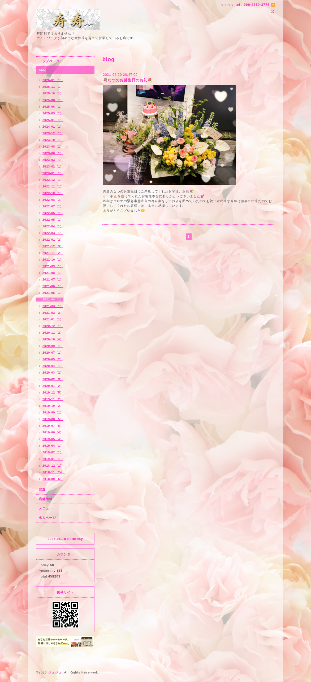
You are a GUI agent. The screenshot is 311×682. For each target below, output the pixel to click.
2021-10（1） (52, 259)
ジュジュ (55, 672)
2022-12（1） (52, 179)
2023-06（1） (52, 153)
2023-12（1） (52, 133)
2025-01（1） (52, 120)
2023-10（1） (52, 139)
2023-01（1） (52, 173)
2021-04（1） (52, 299)
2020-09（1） (52, 346)
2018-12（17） (53, 465)
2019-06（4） (52, 432)
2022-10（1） (52, 193)
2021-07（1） (52, 279)
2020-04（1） (52, 365)
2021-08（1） (52, 272)
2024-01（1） (52, 126)
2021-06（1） (52, 286)
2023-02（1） (52, 166)
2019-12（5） (52, 392)
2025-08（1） (52, 100)
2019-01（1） (52, 459)
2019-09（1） (52, 412)
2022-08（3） (52, 199)
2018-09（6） (52, 478)
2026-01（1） (52, 80)
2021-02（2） (52, 312)
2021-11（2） (52, 252)
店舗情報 (46, 499)
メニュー (46, 508)
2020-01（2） (52, 385)
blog (42, 70)
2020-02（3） (52, 379)
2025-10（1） (52, 93)
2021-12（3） (52, 246)
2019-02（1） (52, 452)
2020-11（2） (52, 332)
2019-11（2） (52, 399)
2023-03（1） (52, 159)
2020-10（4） (52, 339)
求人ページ (47, 518)
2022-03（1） (52, 233)
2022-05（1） (52, 219)
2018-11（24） (53, 472)
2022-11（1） (52, 186)
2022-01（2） (52, 239)
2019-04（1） (52, 445)
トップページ (49, 61)
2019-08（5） (52, 419)
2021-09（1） (52, 266)
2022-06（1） (52, 213)
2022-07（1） (52, 206)
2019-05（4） (52, 439)
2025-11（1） (52, 86)
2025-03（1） (52, 113)
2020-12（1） (52, 326)
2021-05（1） (52, 292)
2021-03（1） (52, 306)
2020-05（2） (52, 359)
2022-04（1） (52, 226)
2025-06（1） (52, 106)
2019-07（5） (52, 425)
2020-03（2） (52, 372)
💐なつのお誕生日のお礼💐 (127, 80)
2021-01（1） (52, 319)
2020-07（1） (52, 352)
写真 (42, 490)
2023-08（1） (52, 146)
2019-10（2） (52, 405)
